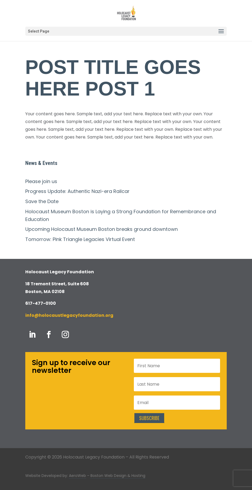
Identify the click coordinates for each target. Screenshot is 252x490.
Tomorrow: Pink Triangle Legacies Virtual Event (80, 239)
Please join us (41, 181)
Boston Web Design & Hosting (117, 475)
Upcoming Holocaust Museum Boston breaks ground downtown (101, 229)
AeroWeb (77, 475)
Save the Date (42, 201)
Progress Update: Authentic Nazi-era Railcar (77, 191)
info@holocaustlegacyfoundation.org (69, 315)
